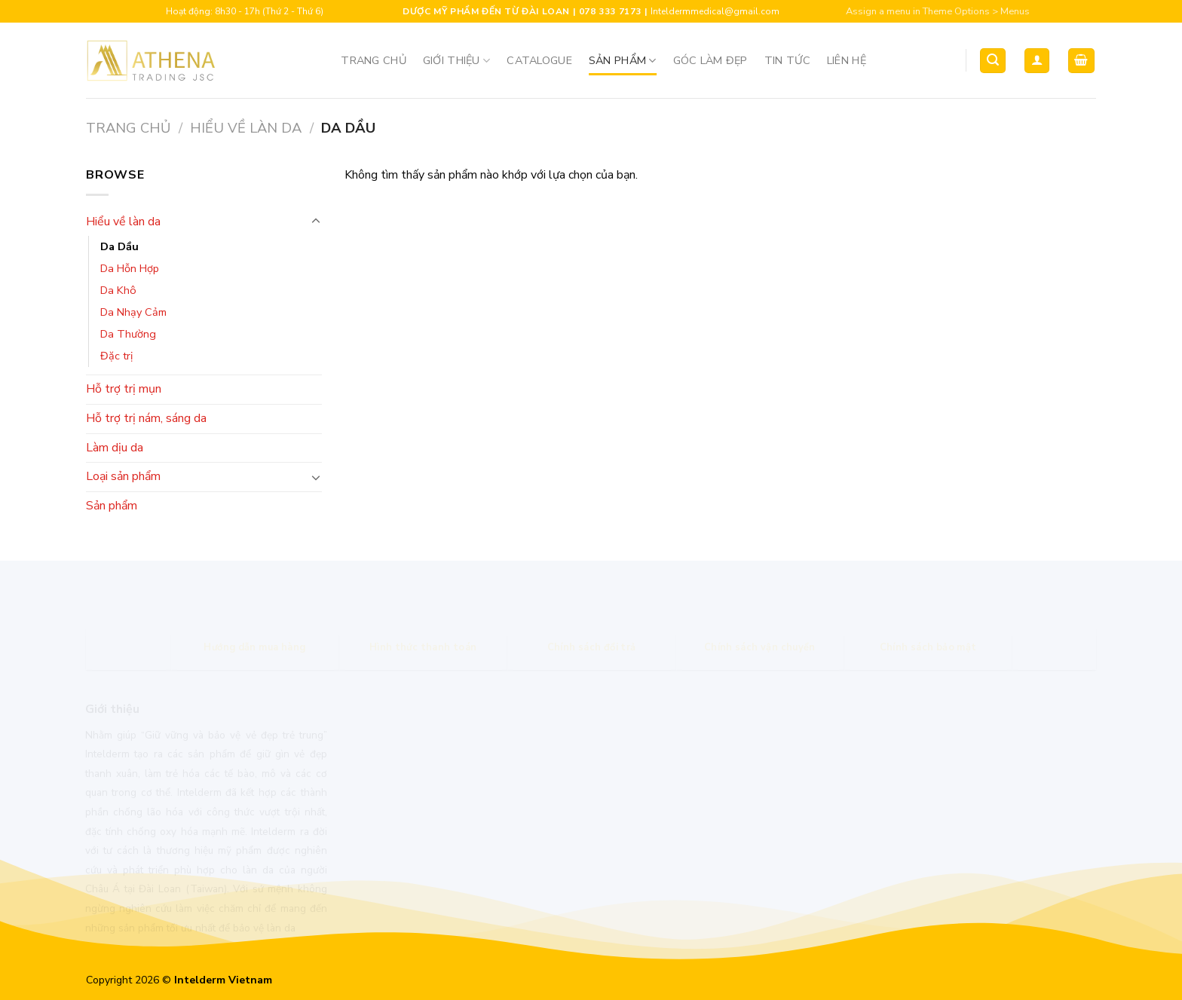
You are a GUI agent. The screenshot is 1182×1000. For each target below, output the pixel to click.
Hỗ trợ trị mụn (123, 389)
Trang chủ (373, 60)
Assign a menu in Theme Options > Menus (938, 11)
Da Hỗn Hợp (129, 268)
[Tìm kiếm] (993, 60)
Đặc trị (116, 355)
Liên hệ (846, 60)
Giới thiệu (456, 60)
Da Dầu (119, 246)
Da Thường (128, 333)
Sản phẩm (623, 60)
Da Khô (118, 290)
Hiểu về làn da (246, 127)
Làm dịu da (114, 447)
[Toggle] (316, 222)
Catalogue (539, 60)
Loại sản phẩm (123, 476)
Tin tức (787, 60)
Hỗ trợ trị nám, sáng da (146, 418)
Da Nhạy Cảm (133, 312)
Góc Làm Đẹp (710, 60)
